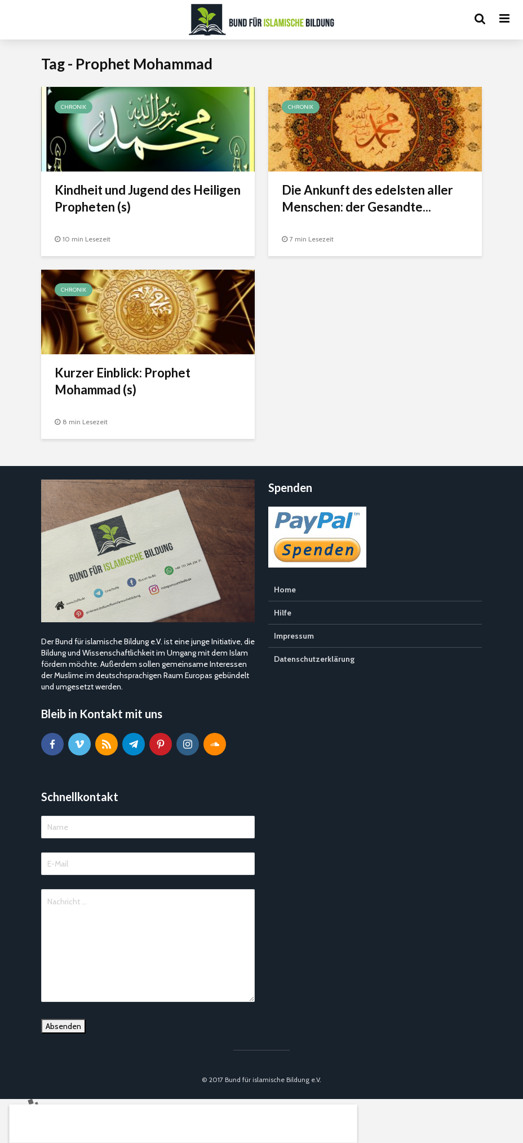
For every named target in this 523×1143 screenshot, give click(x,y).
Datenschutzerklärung (314, 659)
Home (285, 589)
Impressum (294, 636)
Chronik (73, 107)
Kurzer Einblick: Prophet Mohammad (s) (122, 381)
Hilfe (282, 613)
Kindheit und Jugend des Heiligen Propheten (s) (148, 198)
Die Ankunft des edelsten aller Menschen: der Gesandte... (367, 198)
